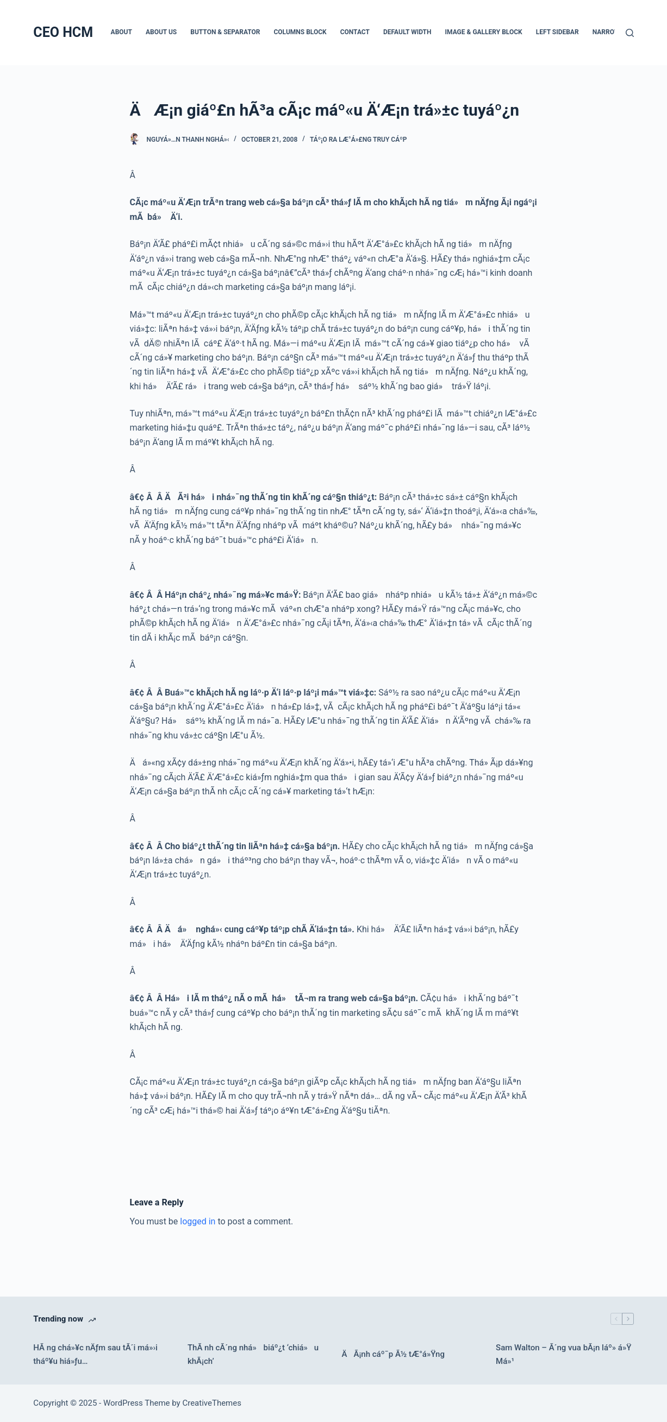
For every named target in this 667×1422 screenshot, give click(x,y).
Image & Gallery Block (483, 32)
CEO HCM (63, 32)
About (121, 32)
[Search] (630, 33)
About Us (161, 32)
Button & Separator (225, 32)
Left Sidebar (557, 32)
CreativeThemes (211, 1403)
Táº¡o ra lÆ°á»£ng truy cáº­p (358, 139)
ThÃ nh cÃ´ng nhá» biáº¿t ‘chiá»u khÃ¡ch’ (253, 1354)
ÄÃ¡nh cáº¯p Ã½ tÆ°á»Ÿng (392, 1354)
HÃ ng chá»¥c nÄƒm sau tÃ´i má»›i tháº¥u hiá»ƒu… (95, 1354)
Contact (355, 32)
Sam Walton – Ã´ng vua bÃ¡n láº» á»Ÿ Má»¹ (563, 1354)
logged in (197, 1221)
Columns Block (299, 32)
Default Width (407, 32)
